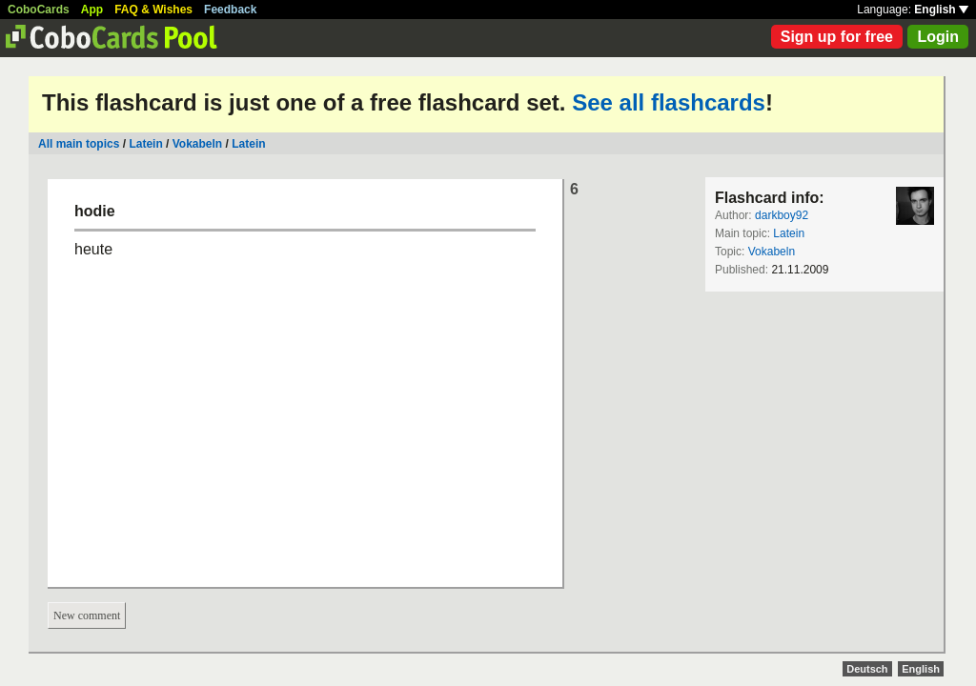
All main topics (78, 144)
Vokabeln (197, 144)
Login (938, 37)
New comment (86, 615)
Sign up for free (837, 37)
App (92, 9)
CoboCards (39, 9)
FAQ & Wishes (153, 9)
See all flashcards (668, 102)
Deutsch (866, 669)
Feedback (230, 9)
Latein (145, 144)
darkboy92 (781, 215)
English (941, 9)
